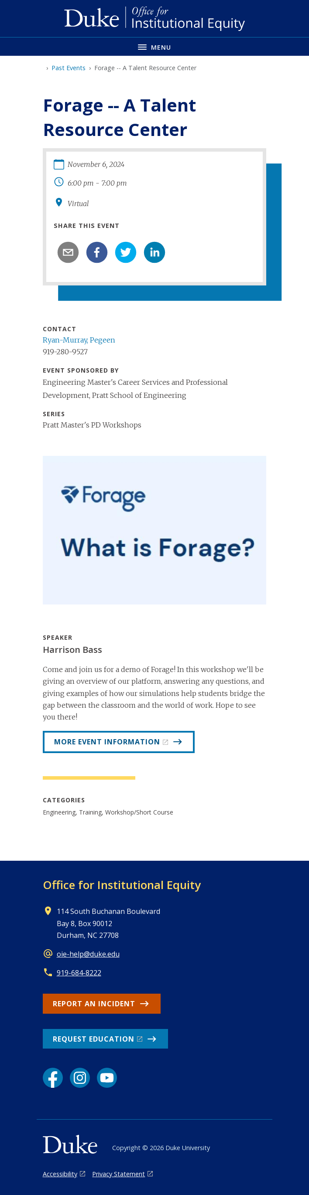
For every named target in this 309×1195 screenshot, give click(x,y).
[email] (68, 252)
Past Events (69, 68)
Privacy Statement (118, 1174)
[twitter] (126, 252)
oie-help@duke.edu (88, 954)
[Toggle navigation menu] (154, 46)
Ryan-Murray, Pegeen (79, 340)
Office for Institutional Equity (122, 885)
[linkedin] (154, 252)
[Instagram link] (80, 1078)
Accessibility (60, 1174)
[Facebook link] (53, 1078)
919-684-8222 (79, 973)
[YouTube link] (107, 1078)
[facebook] (97, 252)
